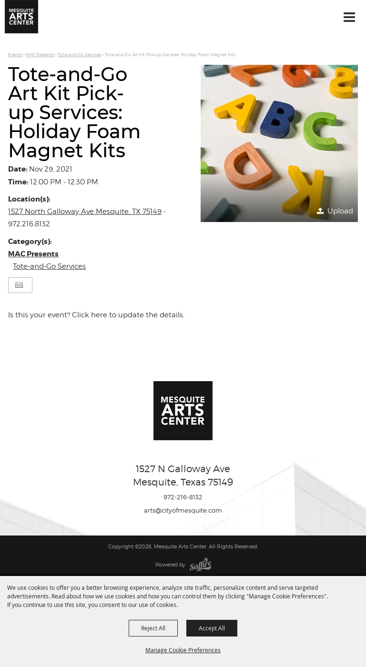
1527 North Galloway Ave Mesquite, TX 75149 (85, 211)
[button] (279, 143)
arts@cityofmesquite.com (183, 510)
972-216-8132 (183, 497)
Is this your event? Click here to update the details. (96, 315)
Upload (340, 211)
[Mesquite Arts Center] (21, 16)
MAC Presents (40, 54)
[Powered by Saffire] (200, 564)
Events (15, 54)
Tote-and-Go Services (79, 54)
